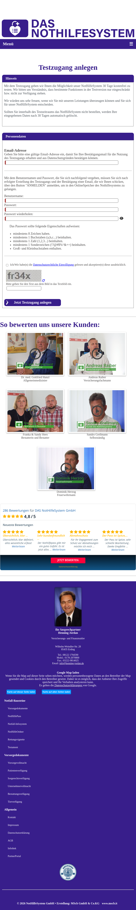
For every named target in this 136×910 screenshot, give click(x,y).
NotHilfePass (14, 716)
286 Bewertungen (16, 510)
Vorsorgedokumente (18, 708)
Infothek (12, 848)
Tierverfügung (15, 801)
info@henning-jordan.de (72, 663)
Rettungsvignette (16, 739)
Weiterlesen (18, 546)
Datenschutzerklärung (19, 833)
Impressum (13, 825)
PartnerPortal (14, 856)
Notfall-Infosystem (17, 724)
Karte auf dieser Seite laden (21, 692)
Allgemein (10, 809)
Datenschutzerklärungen (68, 685)
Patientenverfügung (17, 770)
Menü (8, 44)
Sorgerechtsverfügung (19, 778)
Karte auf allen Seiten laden (56, 692)
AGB (10, 840)
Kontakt (12, 817)
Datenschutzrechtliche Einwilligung (53, 264)
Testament (13, 747)
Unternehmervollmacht (19, 786)
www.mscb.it (109, 903)
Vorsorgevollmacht (17, 763)
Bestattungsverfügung (19, 794)
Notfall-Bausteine (14, 700)
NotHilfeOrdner (16, 731)
